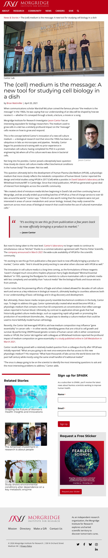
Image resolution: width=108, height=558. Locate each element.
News (48, 10)
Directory (25, 528)
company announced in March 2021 (25, 252)
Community (34, 10)
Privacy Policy (26, 546)
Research (18, 10)
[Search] (77, 11)
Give (71, 10)
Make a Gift (40, 528)
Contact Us (56, 528)
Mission (12, 528)
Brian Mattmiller (14, 103)
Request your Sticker (71, 491)
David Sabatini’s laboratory (84, 179)
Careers (60, 10)
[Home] (26, 4)
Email (61, 408)
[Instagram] (96, 544)
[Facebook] (84, 544)
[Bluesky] (90, 544)
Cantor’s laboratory (53, 245)
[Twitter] (78, 544)
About (5, 10)
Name (61, 394)
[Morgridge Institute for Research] (34, 525)
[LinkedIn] (96, 549)
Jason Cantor (54, 120)
